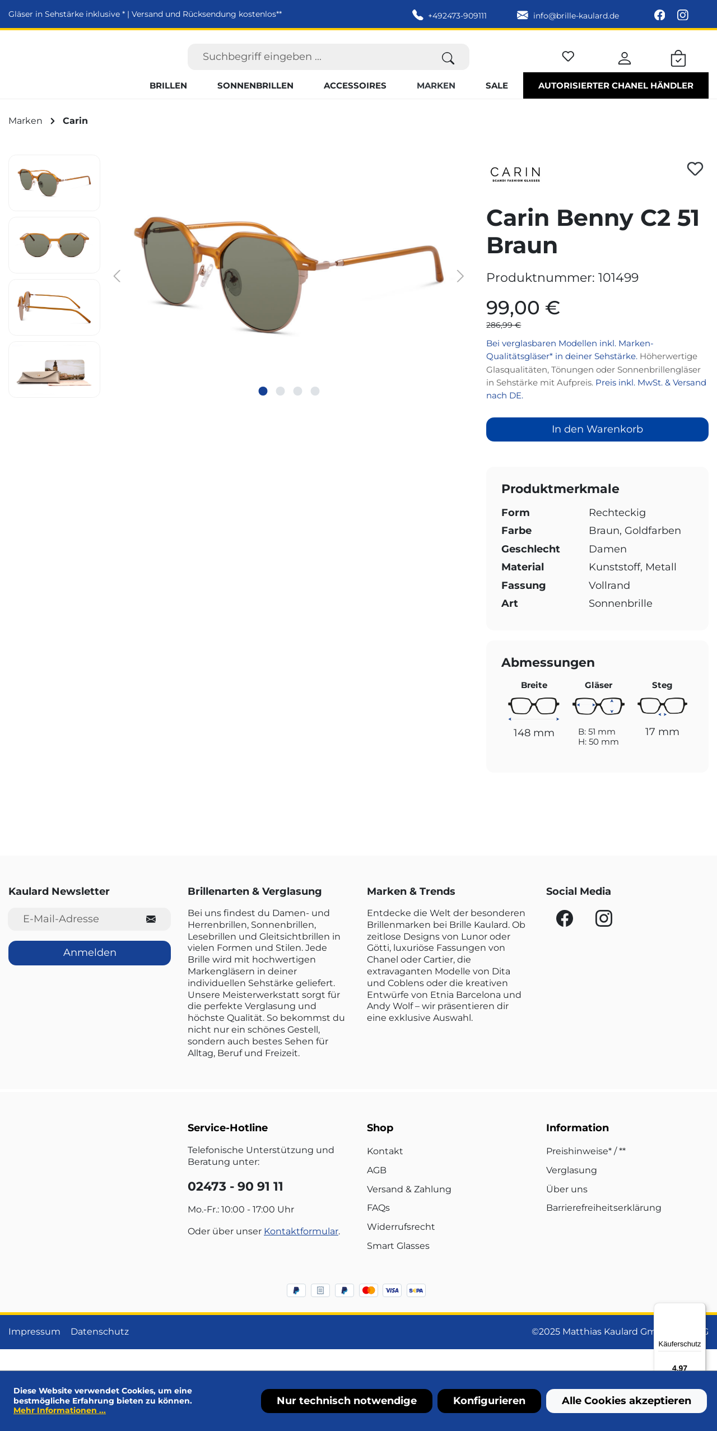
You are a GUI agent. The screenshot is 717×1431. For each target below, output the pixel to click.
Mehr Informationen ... (59, 1410)
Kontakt (385, 1173)
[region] (239, 298)
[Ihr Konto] (624, 67)
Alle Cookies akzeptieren (626, 1401)
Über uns (567, 1210)
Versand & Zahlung (409, 1210)
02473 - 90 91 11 (235, 1208)
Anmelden (90, 974)
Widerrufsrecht (401, 1248)
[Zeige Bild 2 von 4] (280, 412)
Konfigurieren (489, 1401)
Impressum (34, 1353)
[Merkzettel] (568, 65)
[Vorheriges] (117, 296)
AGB (377, 1191)
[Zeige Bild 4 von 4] (314, 412)
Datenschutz (100, 1353)
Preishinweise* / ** (586, 1173)
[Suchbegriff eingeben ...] (307, 67)
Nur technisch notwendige (347, 1401)
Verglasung (571, 1191)
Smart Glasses (398, 1267)
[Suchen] (448, 67)
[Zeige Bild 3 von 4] (297, 412)
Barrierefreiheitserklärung (604, 1229)
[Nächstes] (461, 296)
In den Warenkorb (597, 450)
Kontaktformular (301, 1253)
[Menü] (699, 1309)
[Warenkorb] (678, 67)
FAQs (378, 1229)
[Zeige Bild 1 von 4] (262, 412)
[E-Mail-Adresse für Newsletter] (70, 941)
